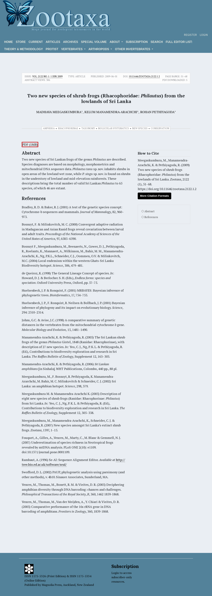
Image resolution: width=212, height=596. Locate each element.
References (151, 217)
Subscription (137, 41)
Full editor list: (179, 41)
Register (190, 35)
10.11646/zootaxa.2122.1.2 (144, 76)
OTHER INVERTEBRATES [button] (133, 49)
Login (204, 35)
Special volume (94, 41)
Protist (52, 49)
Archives (70, 41)
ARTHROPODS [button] (99, 49)
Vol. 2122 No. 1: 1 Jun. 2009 (47, 76)
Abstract (149, 211)
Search (157, 41)
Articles (53, 41)
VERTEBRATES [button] (72, 49)
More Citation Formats (154, 195)
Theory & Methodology (23, 49)
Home (8, 41)
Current (36, 41)
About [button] (115, 41)
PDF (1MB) (30, 144)
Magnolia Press (52, 585)
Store (21, 41)
